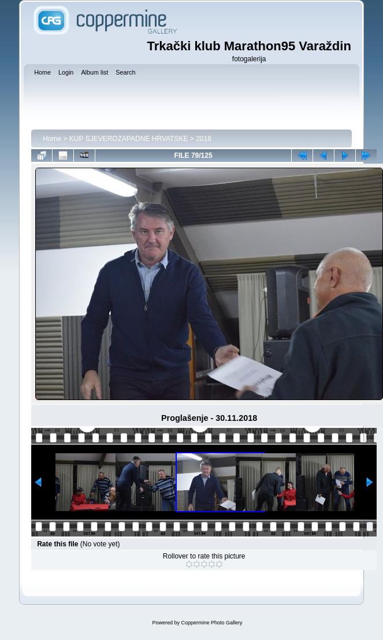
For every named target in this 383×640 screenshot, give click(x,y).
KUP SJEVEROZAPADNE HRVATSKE (128, 139)
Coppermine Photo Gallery (211, 623)
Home (52, 139)
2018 (203, 139)
